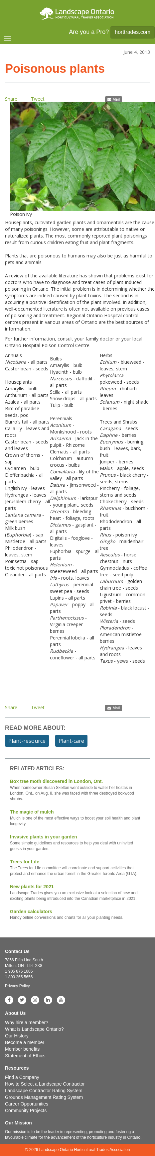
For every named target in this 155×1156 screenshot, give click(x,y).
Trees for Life (77, 868)
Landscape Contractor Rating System (43, 1090)
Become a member (24, 1042)
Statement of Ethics (25, 1055)
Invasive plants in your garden (77, 843)
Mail (113, 99)
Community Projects (26, 1110)
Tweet (38, 99)
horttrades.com (132, 32)
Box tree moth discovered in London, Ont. (77, 790)
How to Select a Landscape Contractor (45, 1084)
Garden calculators (77, 915)
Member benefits (22, 1049)
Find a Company (22, 1077)
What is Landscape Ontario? (34, 1029)
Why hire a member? (26, 1022)
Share (11, 99)
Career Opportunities (26, 1104)
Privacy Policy (17, 986)
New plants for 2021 (77, 893)
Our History (17, 1035)
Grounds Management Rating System (44, 1097)
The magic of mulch (77, 818)
